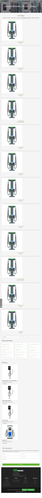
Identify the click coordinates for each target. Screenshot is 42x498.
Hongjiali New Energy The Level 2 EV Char (8, 424)
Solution (16, 482)
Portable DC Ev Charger (6, 17)
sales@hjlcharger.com (17, 478)
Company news (26, 484)
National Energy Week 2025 (6, 354)
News (26, 482)
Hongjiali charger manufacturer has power (8, 403)
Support (35, 485)
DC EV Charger (7, 485)
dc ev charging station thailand (19, 344)
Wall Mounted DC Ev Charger (15, 17)
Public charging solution (16, 485)
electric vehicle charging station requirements (34, 344)
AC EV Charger (7, 484)
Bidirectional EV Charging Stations (6, 489)
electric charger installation (7, 402)
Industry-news (25, 485)
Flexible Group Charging (35, 17)
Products (6, 482)
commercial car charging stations (20, 354)
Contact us (35, 488)
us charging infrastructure (19, 349)
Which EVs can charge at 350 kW (33, 355)
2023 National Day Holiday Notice (6, 344)
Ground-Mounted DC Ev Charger (26, 17)
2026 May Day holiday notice (6, 349)
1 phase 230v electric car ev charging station (10, 381)
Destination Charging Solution (16, 484)
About (35, 484)
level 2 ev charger (6, 423)
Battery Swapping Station (6, 488)
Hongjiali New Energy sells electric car (8, 445)
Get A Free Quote (21, 468)
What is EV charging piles (32, 350)
